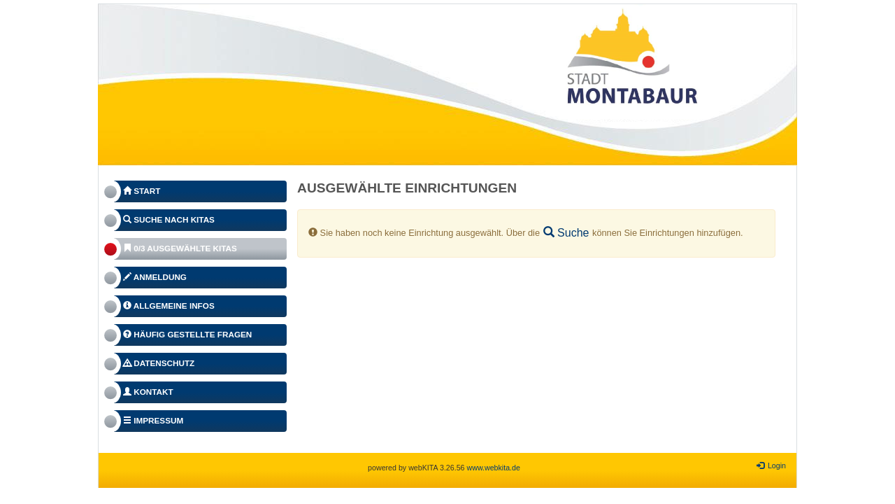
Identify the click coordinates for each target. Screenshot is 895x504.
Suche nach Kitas (169, 219)
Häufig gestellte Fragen (187, 334)
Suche (566, 233)
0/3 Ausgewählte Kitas (180, 248)
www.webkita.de (493, 467)
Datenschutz (158, 363)
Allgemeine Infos (169, 305)
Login (771, 465)
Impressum (153, 420)
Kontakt (148, 391)
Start (141, 190)
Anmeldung (155, 276)
